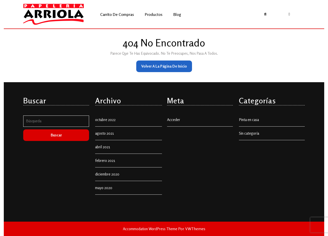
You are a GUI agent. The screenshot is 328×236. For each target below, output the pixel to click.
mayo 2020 (103, 209)
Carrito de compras (117, 14)
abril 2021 (102, 168)
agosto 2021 (104, 154)
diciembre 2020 (107, 195)
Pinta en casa (249, 141)
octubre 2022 (105, 141)
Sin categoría (249, 154)
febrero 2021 (105, 182)
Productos (153, 14)
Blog (177, 14)
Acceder (173, 141)
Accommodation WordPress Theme (150, 228)
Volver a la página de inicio (166, 67)
